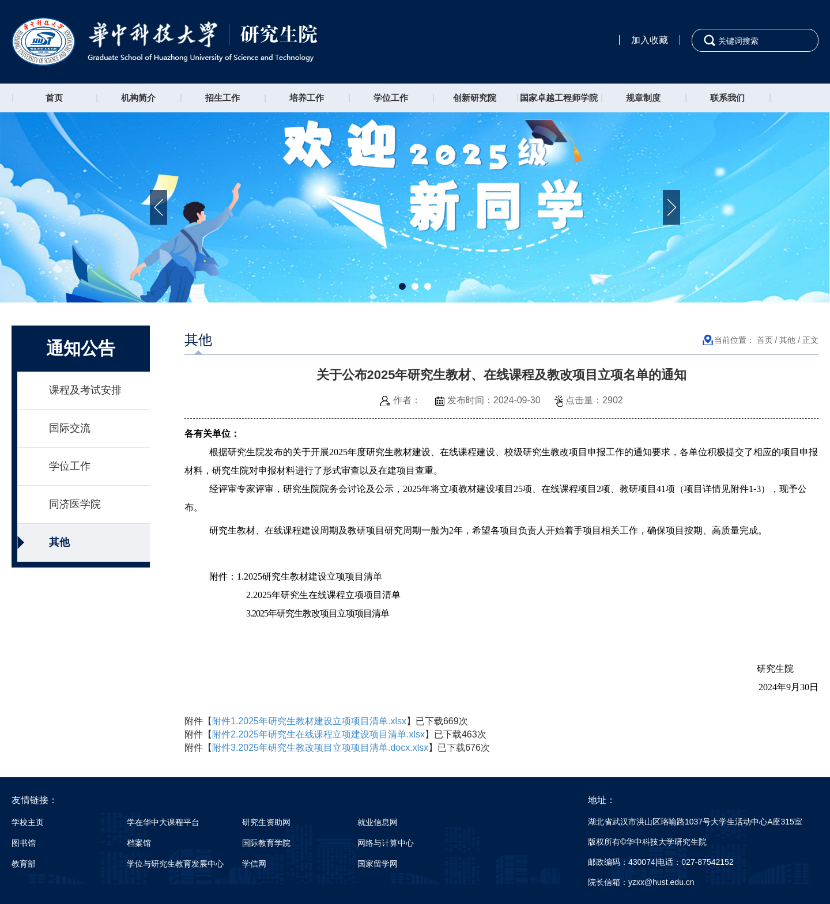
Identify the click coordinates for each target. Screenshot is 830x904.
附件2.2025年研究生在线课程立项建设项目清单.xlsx (318, 734)
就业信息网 (377, 822)
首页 (54, 98)
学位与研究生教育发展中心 (175, 863)
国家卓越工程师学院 (559, 98)
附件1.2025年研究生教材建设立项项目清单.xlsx (309, 721)
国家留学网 (377, 863)
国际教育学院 (266, 843)
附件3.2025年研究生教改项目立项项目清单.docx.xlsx (320, 747)
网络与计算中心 (385, 843)
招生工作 (222, 98)
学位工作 (390, 98)
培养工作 (306, 98)
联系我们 (727, 98)
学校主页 (28, 822)
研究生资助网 (266, 822)
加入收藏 (649, 40)
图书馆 (24, 843)
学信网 (254, 863)
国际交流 (69, 428)
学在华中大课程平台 (163, 822)
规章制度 (643, 98)
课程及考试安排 (85, 390)
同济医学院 (75, 504)
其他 (59, 542)
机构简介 (138, 98)
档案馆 (139, 843)
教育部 (24, 863)
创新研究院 (474, 98)
